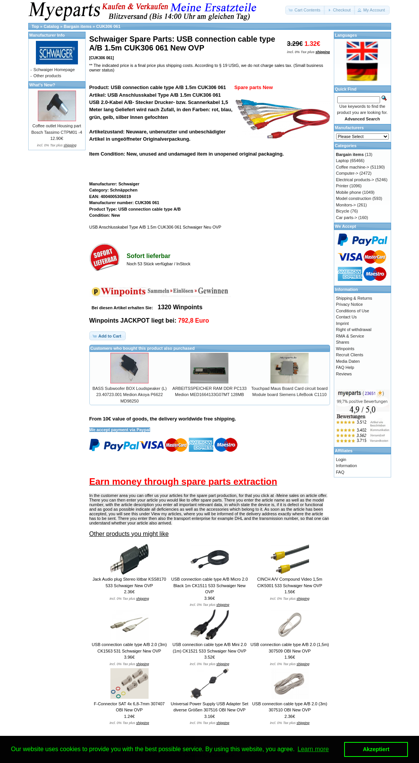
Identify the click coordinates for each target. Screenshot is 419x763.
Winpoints (345, 348)
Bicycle (342, 211)
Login (341, 459)
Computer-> (347, 173)
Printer (342, 185)
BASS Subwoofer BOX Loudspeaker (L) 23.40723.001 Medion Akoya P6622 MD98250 (129, 394)
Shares (342, 342)
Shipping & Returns (354, 298)
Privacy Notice (349, 304)
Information (346, 465)
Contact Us (346, 317)
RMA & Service (350, 336)
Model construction (353, 198)
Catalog (51, 26)
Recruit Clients (350, 354)
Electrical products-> (355, 179)
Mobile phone (348, 192)
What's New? (42, 85)
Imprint (342, 323)
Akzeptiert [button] (376, 749)
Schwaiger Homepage (54, 69)
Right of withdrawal (354, 329)
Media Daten (348, 361)
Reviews (344, 374)
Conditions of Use (352, 310)
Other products (47, 75)
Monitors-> (346, 205)
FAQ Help (345, 367)
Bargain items (78, 26)
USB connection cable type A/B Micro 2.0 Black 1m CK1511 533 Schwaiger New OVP (209, 585)
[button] (305, 10)
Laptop (342, 160)
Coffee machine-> (352, 167)
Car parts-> (346, 217)
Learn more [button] (313, 749)
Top (35, 26)
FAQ (340, 472)
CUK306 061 (108, 26)
